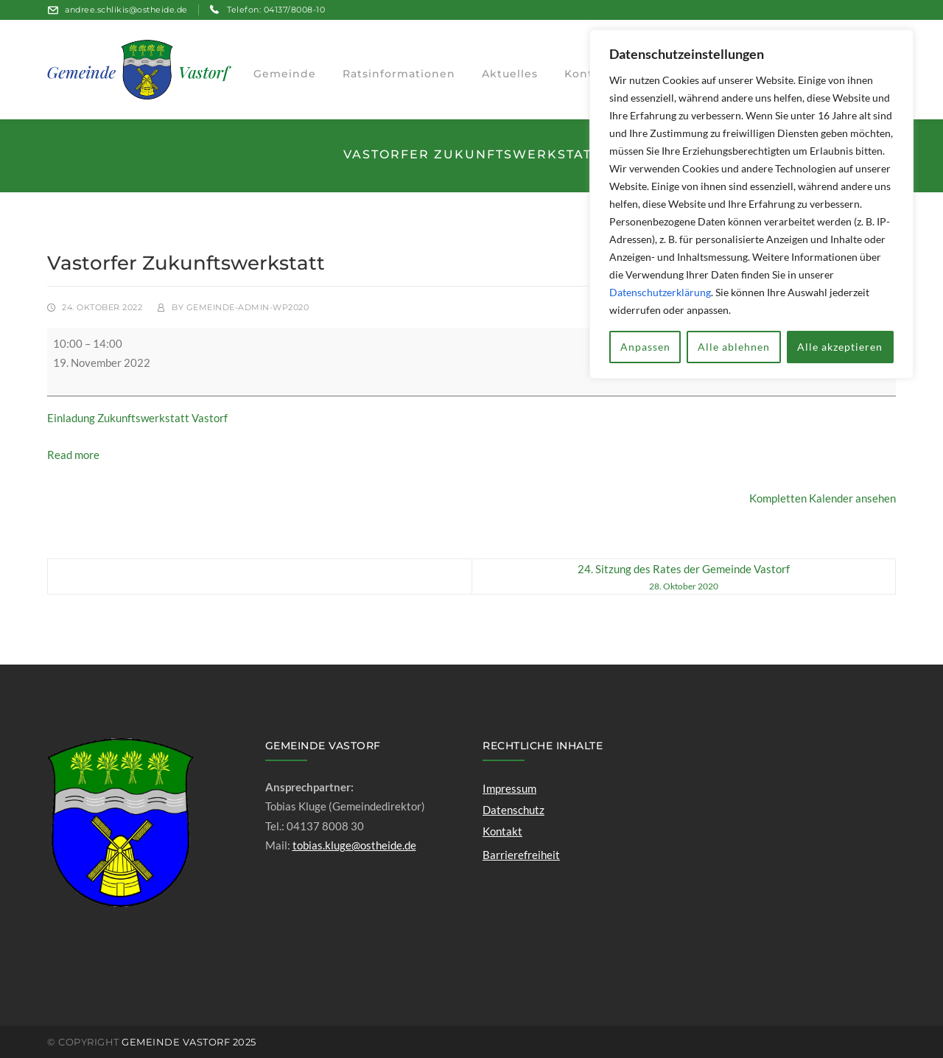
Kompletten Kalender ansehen (822, 498)
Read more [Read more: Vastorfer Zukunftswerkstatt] (73, 454)
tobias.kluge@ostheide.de (354, 845)
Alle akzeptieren (840, 346)
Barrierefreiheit (521, 854)
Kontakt (502, 831)
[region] (751, 204)
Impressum (509, 788)
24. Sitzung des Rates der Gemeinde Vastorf (683, 578)
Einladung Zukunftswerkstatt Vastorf (137, 417)
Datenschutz (513, 809)
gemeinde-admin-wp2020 (247, 307)
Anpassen (645, 346)
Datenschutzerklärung (660, 292)
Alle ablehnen (734, 346)
